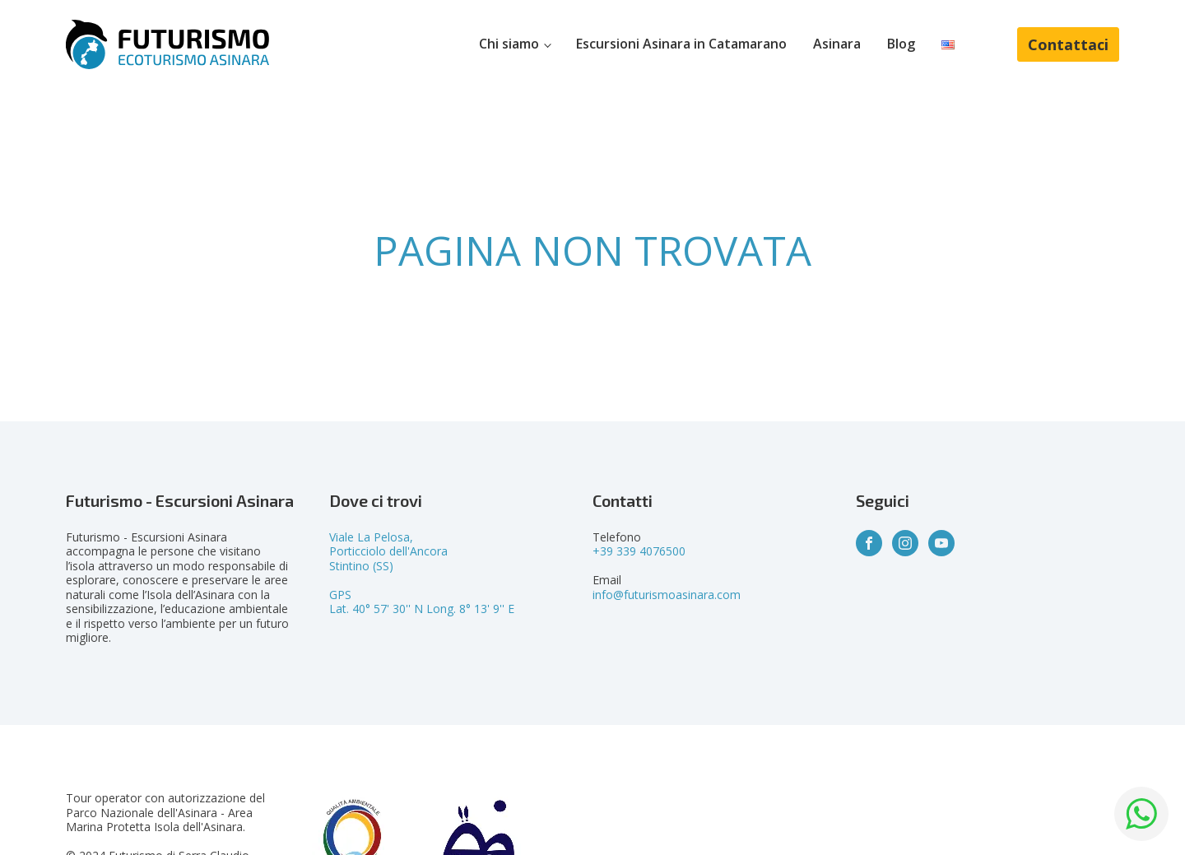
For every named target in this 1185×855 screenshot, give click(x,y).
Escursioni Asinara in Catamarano (681, 44)
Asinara (837, 44)
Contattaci (1068, 44)
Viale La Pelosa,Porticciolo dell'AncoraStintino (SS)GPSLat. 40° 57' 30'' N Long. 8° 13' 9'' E (421, 573)
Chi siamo (509, 44)
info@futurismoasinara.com (666, 594)
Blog (901, 44)
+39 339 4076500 (638, 551)
